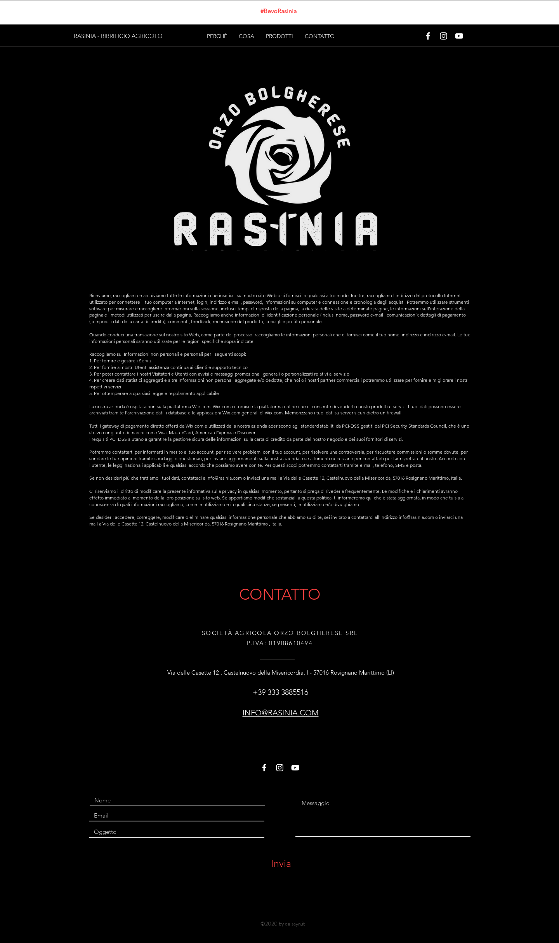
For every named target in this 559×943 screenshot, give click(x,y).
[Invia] (281, 863)
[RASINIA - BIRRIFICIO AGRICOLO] (118, 35)
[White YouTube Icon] (459, 36)
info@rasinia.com (224, 478)
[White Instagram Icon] (443, 36)
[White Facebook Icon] (428, 36)
